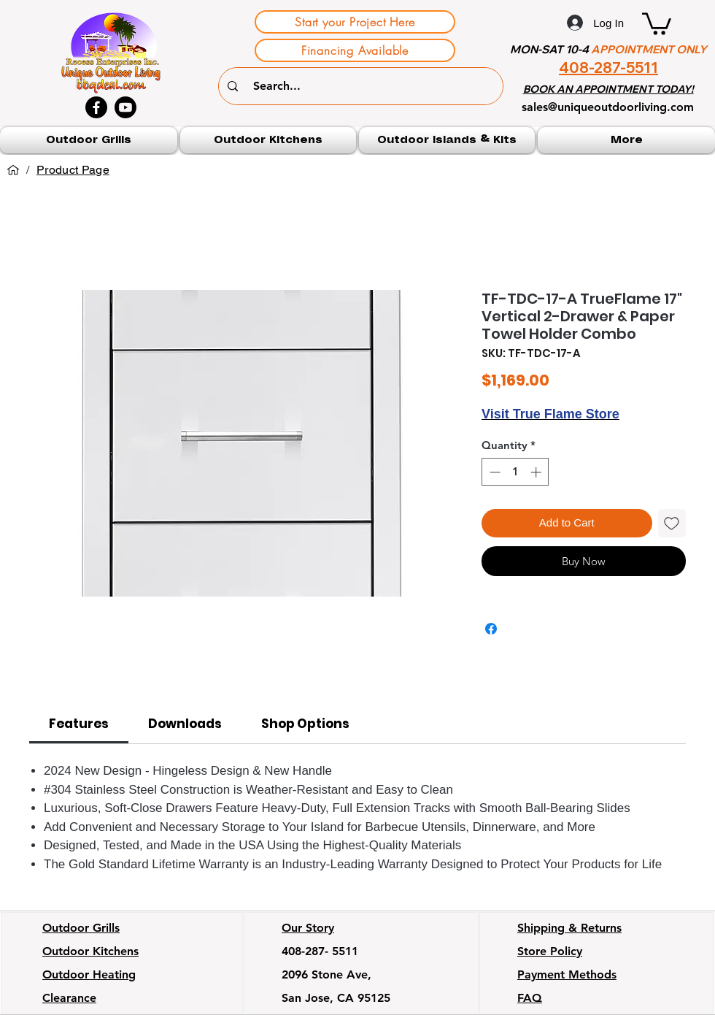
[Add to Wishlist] (672, 523)
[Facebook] (96, 107)
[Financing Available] (355, 50)
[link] (79, 723)
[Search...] (362, 86)
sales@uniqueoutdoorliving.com (608, 107)
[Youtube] (125, 107)
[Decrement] (493, 472)
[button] (656, 22)
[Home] (13, 170)
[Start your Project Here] (355, 22)
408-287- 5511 (320, 951)
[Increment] (537, 472)
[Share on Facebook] (491, 628)
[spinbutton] (515, 472)
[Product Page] (73, 170)
